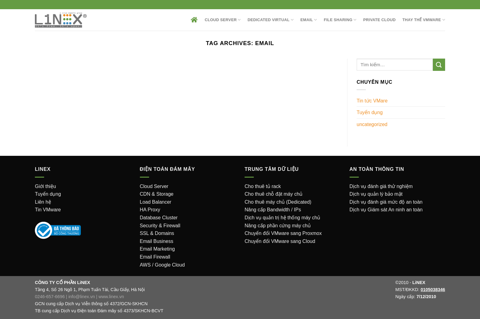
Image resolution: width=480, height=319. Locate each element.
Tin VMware (48, 209)
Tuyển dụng (370, 112)
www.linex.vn (111, 296)
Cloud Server (223, 20)
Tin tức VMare (372, 100)
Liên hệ (43, 202)
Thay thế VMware (424, 20)
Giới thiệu (45, 186)
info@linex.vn (81, 296)
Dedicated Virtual (271, 20)
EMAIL (308, 20)
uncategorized (372, 124)
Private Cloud (379, 19)
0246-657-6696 (50, 296)
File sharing (340, 20)
